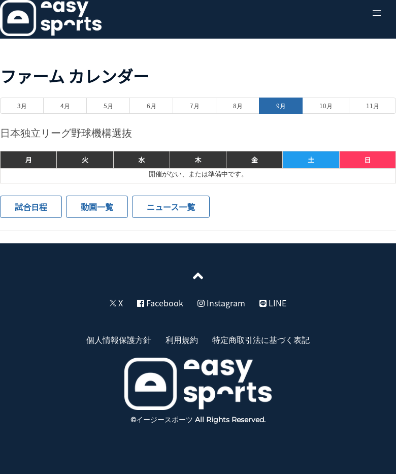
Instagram (221, 303)
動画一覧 (97, 207)
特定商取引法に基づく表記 (261, 339)
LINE (272, 303)
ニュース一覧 (171, 207)
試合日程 (31, 207)
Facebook (160, 303)
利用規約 (182, 339)
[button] (377, 13)
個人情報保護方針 (118, 339)
